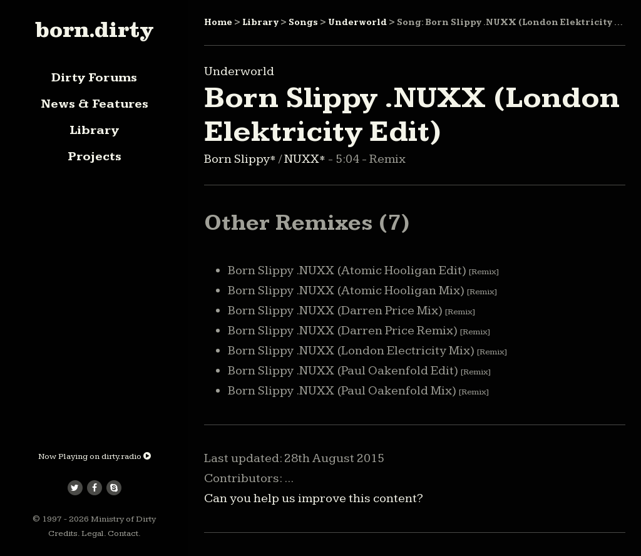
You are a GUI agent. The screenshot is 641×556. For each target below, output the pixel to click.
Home (218, 23)
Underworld (357, 23)
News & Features (94, 103)
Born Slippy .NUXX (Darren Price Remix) (359, 330)
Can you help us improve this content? (313, 498)
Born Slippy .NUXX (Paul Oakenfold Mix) (358, 390)
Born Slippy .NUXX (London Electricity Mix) (367, 350)
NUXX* (306, 159)
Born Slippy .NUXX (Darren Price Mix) (351, 310)
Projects (94, 156)
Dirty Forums (94, 77)
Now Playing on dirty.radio (94, 456)
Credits (63, 533)
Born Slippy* (241, 159)
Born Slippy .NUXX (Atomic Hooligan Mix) (362, 290)
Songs (303, 23)
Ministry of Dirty (123, 519)
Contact (123, 533)
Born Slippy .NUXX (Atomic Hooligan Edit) (363, 270)
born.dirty (94, 29)
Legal (92, 533)
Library (94, 130)
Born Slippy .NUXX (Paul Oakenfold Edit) (359, 370)
